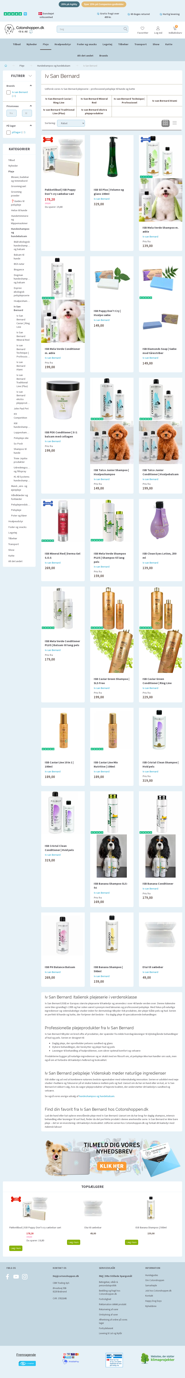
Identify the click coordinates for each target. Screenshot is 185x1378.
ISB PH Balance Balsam (60, 967)
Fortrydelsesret (106, 1328)
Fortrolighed (105, 1299)
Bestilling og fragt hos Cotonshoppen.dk (109, 1292)
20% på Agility (69, 4)
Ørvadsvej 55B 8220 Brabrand (60, 1290)
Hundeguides (151, 1275)
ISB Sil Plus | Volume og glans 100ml (109, 192)
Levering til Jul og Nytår (110, 1333)
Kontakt (149, 1295)
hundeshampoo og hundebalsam (96, 1096)
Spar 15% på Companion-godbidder (104, 4)
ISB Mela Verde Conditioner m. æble (62, 351)
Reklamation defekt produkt (112, 1304)
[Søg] (125, 29)
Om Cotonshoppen (154, 1280)
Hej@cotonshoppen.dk (66, 1276)
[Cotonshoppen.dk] (24, 29)
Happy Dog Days (153, 1300)
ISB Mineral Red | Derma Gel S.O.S (62, 555)
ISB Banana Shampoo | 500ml (108, 969)
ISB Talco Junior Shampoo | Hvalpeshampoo (111, 472)
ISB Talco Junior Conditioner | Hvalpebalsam (161, 472)
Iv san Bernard (101, 198)
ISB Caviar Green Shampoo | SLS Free (111, 681)
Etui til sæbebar (153, 967)
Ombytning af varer (108, 1314)
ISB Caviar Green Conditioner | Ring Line (157, 681)
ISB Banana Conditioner (158, 883)
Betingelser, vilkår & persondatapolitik (108, 1284)
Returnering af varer (108, 1309)
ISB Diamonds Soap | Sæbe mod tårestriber (160, 351)
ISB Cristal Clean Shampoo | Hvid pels (160, 764)
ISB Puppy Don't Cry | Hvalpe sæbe (107, 313)
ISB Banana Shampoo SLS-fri (111, 885)
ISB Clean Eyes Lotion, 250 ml (159, 555)
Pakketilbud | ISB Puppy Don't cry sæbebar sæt (60, 192)
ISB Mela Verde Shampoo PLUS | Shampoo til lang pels (110, 558)
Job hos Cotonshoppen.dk (158, 1290)
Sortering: (50, 123)
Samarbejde (151, 1285)
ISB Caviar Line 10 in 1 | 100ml (59, 764)
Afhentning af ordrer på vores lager (113, 1321)
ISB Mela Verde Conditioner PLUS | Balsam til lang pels (62, 643)
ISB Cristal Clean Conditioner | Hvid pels (59, 848)
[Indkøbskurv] (175, 28)
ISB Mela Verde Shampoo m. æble (160, 229)
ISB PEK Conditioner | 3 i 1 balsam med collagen (61, 434)
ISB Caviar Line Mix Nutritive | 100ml (106, 764)
